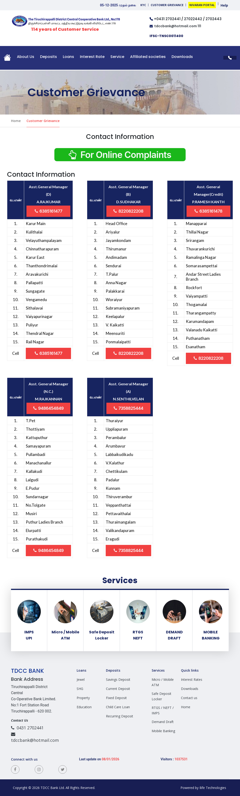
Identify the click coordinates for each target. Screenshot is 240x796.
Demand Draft (163, 721)
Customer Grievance (167, 5)
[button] (7, 59)
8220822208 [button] (128, 211)
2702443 (213, 18)
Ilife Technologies (213, 787)
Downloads (182, 56)
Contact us (189, 698)
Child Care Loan (118, 707)
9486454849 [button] (48, 408)
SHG (80, 688)
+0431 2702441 (167, 18)
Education (84, 707)
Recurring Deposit (119, 716)
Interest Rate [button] (92, 56)
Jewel (81, 679)
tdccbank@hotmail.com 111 (175, 26)
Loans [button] (68, 56)
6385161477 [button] (48, 211)
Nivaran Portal (202, 5)
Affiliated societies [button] (148, 56)
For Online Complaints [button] (120, 154)
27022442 (193, 18)
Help (224, 5)
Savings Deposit (118, 679)
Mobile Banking (163, 731)
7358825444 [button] (128, 408)
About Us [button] (25, 56)
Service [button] (117, 56)
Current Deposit (118, 688)
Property (83, 698)
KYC (143, 5)
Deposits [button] (48, 56)
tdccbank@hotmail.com (35, 737)
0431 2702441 (27, 728)
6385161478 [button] (208, 211)
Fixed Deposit (116, 698)
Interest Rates (191, 679)
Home (16, 121)
